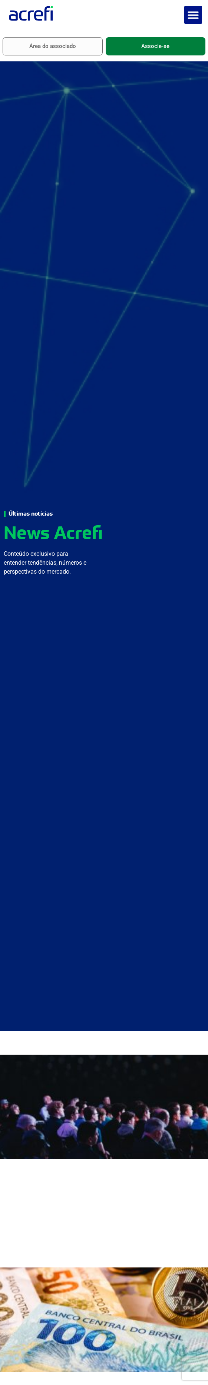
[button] (193, 15)
